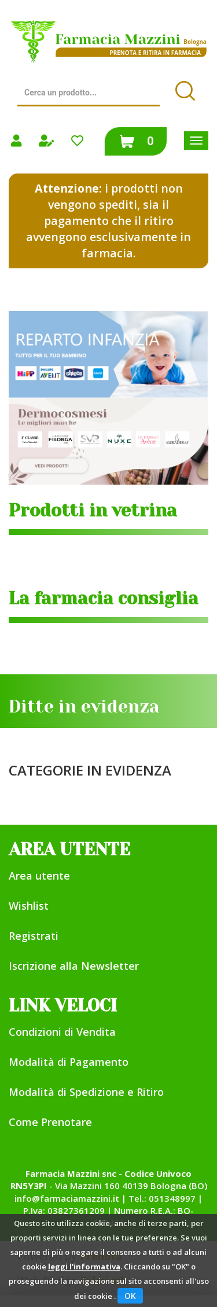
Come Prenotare (50, 1122)
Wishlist (29, 906)
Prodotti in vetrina (93, 510)
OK (130, 1295)
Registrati (33, 936)
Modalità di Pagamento (68, 1062)
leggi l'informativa (84, 1266)
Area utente (39, 876)
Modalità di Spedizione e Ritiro (86, 1092)
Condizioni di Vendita (62, 1032)
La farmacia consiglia (103, 598)
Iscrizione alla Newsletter (74, 966)
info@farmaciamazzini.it (66, 1198)
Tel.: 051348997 (162, 1198)
